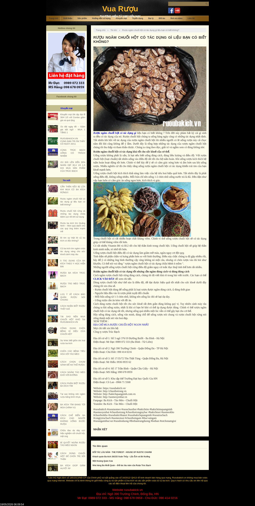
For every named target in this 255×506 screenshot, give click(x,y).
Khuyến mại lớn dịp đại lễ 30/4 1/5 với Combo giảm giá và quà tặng (72, 117)
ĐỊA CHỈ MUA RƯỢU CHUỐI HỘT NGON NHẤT (121, 324)
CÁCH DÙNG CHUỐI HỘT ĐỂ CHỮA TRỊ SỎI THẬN (72, 456)
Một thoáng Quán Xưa (103, 461)
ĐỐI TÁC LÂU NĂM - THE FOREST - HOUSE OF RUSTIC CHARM (122, 452)
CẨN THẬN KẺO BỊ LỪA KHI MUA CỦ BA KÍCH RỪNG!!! (72, 189)
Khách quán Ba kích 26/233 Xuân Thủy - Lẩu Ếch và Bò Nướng (121, 456)
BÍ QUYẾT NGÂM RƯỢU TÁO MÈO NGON (72, 443)
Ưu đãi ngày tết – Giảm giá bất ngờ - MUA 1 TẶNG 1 (72, 129)
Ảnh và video (176, 18)
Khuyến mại (121, 18)
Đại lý (151, 18)
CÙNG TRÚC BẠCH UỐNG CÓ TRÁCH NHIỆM (72, 153)
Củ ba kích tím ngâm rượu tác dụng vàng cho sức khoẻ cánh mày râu (72, 251)
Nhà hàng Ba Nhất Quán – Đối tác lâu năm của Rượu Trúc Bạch (122, 465)
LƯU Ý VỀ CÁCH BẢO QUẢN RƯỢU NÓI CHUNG (72, 297)
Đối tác (162, 18)
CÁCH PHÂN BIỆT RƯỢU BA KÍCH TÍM (72, 384)
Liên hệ (191, 18)
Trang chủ (53, 18)
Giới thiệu (67, 18)
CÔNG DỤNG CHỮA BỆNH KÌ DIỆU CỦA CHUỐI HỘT (72, 331)
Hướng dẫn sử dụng (101, 18)
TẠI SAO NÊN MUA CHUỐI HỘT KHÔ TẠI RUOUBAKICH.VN (72, 319)
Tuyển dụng (137, 18)
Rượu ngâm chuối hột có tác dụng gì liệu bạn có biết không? (150, 30)
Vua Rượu (120, 8)
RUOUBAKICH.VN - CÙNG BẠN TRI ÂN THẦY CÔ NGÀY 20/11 (72, 141)
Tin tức (113, 30)
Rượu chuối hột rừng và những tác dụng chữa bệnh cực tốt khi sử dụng (72, 214)
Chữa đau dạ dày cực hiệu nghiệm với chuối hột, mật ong (72, 433)
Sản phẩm (82, 18)
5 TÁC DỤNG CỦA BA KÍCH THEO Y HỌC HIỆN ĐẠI (72, 263)
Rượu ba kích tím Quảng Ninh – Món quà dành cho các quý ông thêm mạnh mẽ (72, 227)
